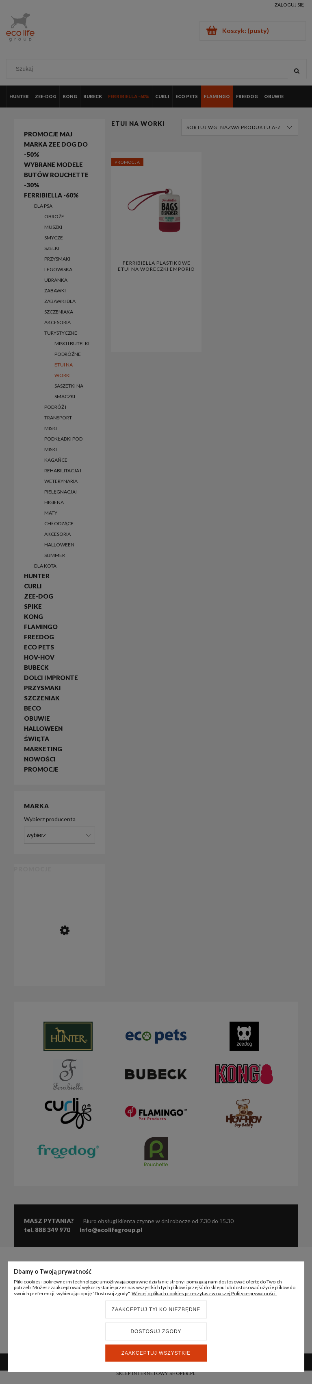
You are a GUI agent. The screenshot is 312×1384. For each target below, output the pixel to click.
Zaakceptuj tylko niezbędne (156, 1309)
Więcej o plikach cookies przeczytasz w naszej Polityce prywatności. (204, 1293)
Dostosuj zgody (155, 1331)
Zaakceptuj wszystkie (156, 1353)
